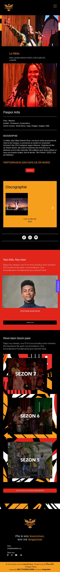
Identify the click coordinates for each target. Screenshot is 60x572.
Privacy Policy (30, 567)
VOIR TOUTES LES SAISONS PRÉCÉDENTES (30, 490)
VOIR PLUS (30, 322)
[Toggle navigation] (55, 6)
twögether (46, 569)
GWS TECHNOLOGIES (25, 569)
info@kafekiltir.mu (14, 548)
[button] (8, 208)
